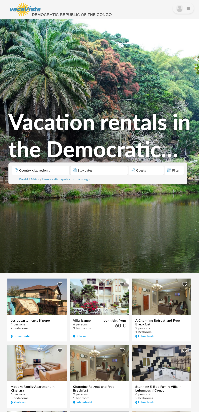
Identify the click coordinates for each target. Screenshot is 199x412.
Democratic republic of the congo (65, 179)
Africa (35, 179)
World (23, 179)
